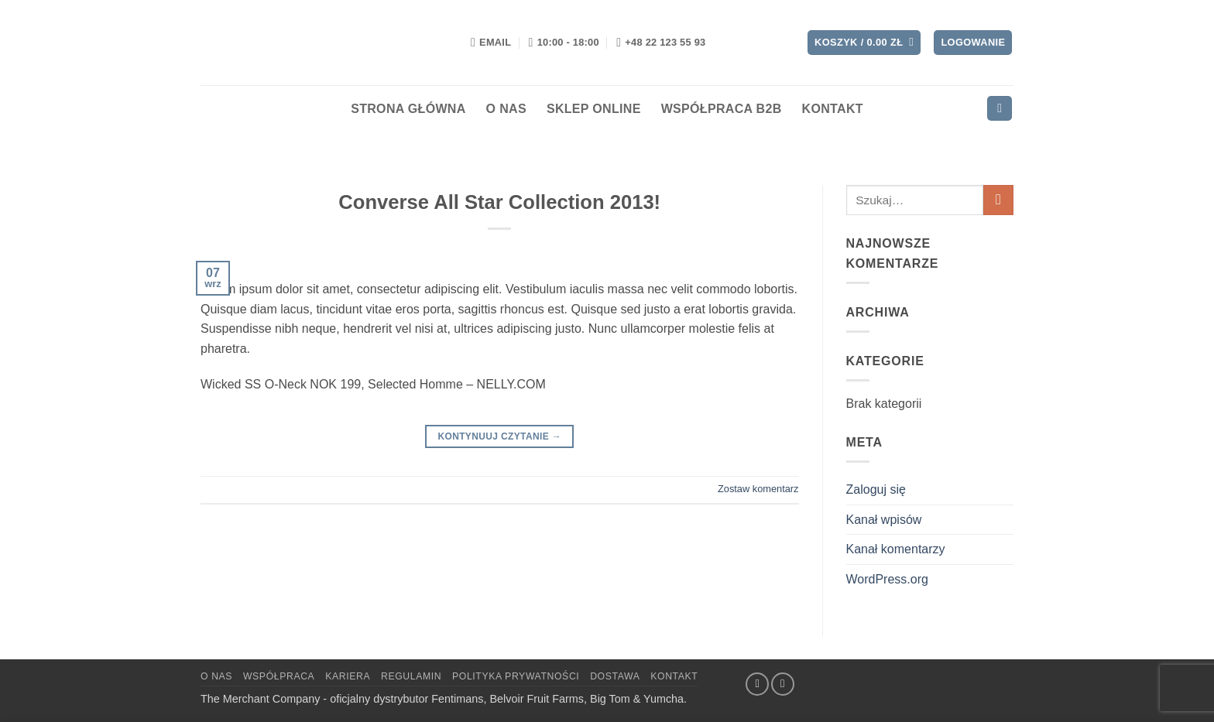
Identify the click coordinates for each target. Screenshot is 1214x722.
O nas (506, 108)
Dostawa (615, 676)
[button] (864, 43)
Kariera (347, 676)
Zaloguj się (876, 489)
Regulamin (411, 676)
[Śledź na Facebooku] (757, 684)
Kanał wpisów (884, 519)
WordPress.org (887, 579)
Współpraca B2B (721, 108)
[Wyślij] (998, 200)
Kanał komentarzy (895, 549)
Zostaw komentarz (758, 488)
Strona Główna (408, 108)
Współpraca (278, 676)
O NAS (216, 676)
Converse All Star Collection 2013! (499, 202)
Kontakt (832, 108)
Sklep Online (594, 108)
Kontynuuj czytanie (499, 436)
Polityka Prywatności (515, 676)
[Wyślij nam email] (782, 684)
